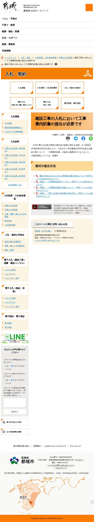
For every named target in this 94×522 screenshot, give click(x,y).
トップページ (10, 58)
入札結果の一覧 (15, 185)
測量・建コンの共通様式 (15, 246)
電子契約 (8, 323)
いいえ (8, 369)
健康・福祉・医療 (10, 31)
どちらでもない (19, 366)
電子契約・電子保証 (15, 316)
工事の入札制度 (65, 58)
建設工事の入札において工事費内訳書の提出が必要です (29, 64)
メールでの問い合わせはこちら (47, 240)
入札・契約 (26, 58)
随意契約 (8, 221)
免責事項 (37, 446)
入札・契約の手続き (15, 235)
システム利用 (10, 270)
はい (7, 366)
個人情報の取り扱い (21, 446)
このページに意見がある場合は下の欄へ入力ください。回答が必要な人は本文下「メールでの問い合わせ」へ (14, 391)
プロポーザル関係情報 (14, 132)
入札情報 (14, 116)
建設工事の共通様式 (13, 242)
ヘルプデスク (10, 274)
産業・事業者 (8, 44)
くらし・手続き (9, 18)
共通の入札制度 (11, 206)
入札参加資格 (10, 225)
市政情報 (6, 51)
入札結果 (14, 141)
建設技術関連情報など (14, 127)
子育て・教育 (8, 25)
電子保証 (8, 327)
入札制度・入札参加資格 (45, 58)
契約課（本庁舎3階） (43, 231)
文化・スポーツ (9, 38)
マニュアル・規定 (12, 278)
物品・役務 (9, 250)
